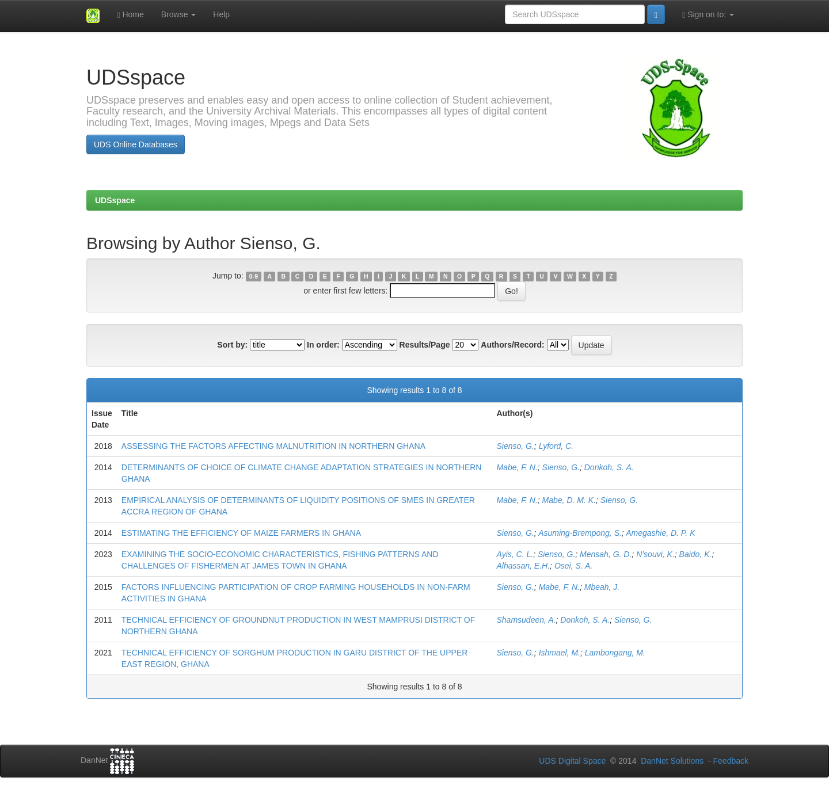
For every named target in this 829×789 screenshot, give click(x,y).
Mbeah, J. (601, 587)
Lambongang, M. (615, 652)
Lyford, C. (556, 446)
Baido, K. (695, 554)
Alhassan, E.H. (523, 565)
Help (221, 14)
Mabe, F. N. (516, 467)
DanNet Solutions (672, 760)
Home (130, 15)
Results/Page (425, 344)
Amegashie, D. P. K (660, 533)
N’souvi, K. (655, 554)
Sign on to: (708, 15)
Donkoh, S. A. (609, 467)
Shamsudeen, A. (526, 619)
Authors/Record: (512, 344)
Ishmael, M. (559, 652)
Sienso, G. (515, 446)
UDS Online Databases (135, 144)
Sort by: (232, 344)
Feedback (730, 760)
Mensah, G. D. (606, 554)
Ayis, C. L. (514, 554)
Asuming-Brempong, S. (580, 533)
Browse (178, 14)
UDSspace (115, 200)
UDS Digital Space (573, 760)
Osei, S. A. (573, 565)
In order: (323, 344)
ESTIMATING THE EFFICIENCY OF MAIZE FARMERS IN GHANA (241, 533)
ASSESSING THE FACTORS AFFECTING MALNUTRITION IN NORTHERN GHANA (273, 446)
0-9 (253, 276)
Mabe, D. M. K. (569, 500)
